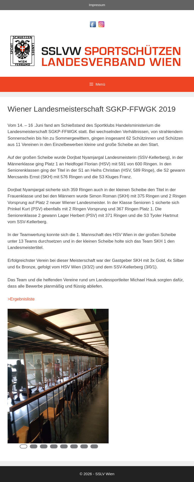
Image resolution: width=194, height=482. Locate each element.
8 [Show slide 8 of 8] (94, 446)
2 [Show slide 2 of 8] (33, 446)
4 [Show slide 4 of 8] (54, 446)
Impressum (97, 5)
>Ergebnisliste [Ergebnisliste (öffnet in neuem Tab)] (21, 299)
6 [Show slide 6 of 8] (74, 446)
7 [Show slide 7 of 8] (84, 446)
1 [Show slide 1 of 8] (23, 446)
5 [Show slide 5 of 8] (64, 446)
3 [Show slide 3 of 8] (43, 446)
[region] (58, 381)
